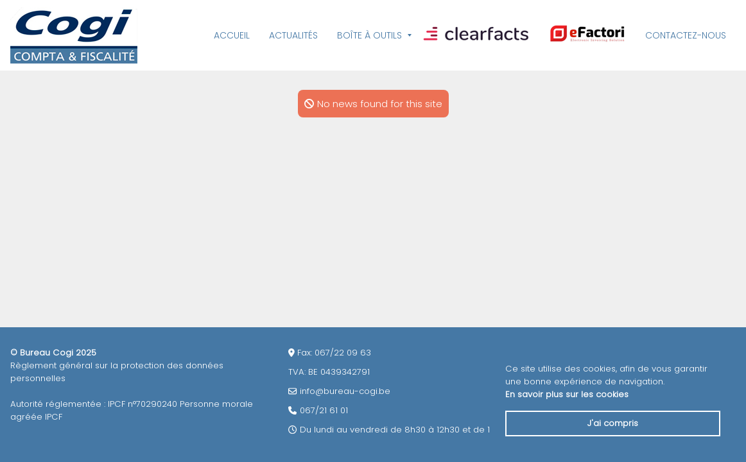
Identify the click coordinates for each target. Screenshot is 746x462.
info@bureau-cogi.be (345, 391)
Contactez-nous (685, 35)
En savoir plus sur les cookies (567, 394)
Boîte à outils (369, 35)
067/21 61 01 (324, 410)
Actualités (293, 35)
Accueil (232, 35)
